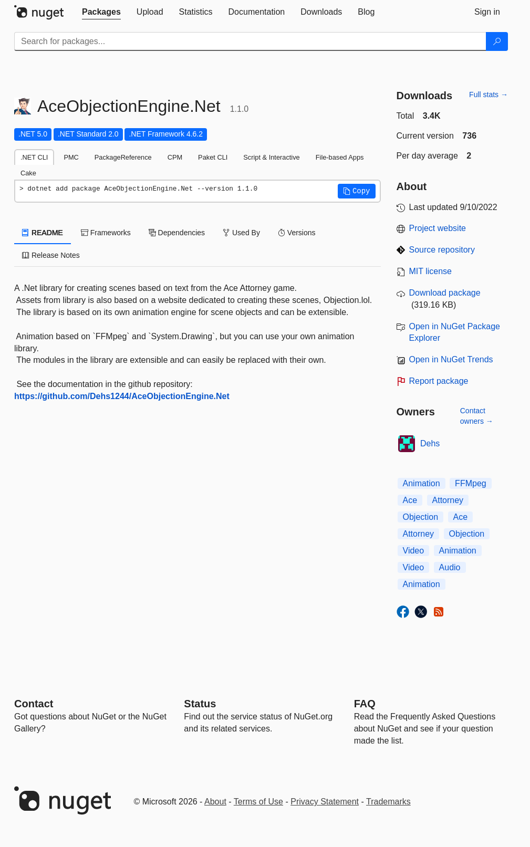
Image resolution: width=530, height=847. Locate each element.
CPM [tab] (175, 157)
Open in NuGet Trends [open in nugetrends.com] (451, 359)
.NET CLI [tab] (34, 157)
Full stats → (488, 94)
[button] (357, 191)
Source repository (442, 249)
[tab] (101, 12)
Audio (450, 567)
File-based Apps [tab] (340, 157)
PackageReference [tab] (123, 157)
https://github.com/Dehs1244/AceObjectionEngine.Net (122, 396)
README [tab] (42, 232)
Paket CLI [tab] (212, 157)
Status (200, 703)
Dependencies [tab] (177, 232)
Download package (445, 292)
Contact (33, 703)
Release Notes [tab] (51, 255)
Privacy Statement (324, 801)
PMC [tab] (71, 157)
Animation (421, 483)
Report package (439, 381)
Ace (410, 500)
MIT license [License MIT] (430, 271)
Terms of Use (258, 801)
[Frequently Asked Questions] (365, 703)
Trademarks (388, 801)
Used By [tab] (241, 232)
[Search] (497, 41)
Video (413, 550)
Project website (437, 228)
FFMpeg (470, 483)
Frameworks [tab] (106, 232)
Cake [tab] (28, 173)
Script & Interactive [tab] (271, 157)
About (215, 801)
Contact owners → (476, 415)
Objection (421, 517)
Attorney (448, 500)
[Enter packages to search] (250, 41)
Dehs (430, 443)
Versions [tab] (297, 232)
